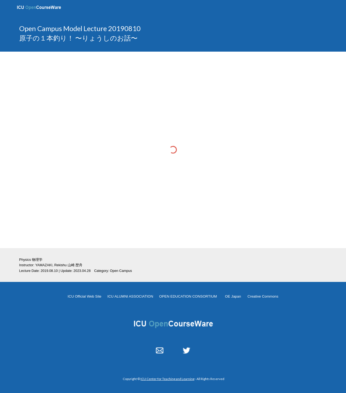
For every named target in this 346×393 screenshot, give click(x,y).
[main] (119, 33)
